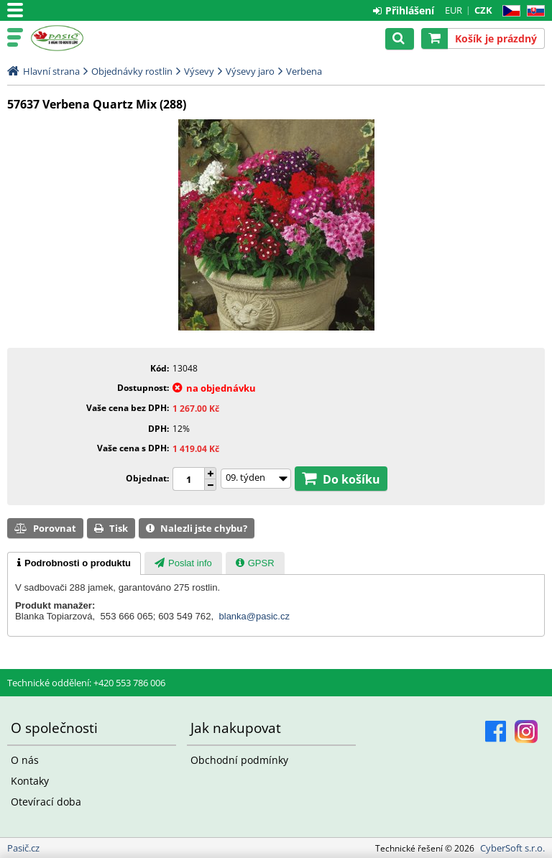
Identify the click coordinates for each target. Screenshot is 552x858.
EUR (453, 10)
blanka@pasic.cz (254, 616)
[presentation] (74, 563)
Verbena (304, 71)
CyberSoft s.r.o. (512, 847)
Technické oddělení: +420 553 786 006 (86, 682)
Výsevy (199, 71)
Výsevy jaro (250, 71)
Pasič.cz (73, 38)
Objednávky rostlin (131, 71)
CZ (508, 11)
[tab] (74, 563)
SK (533, 11)
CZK (483, 10)
